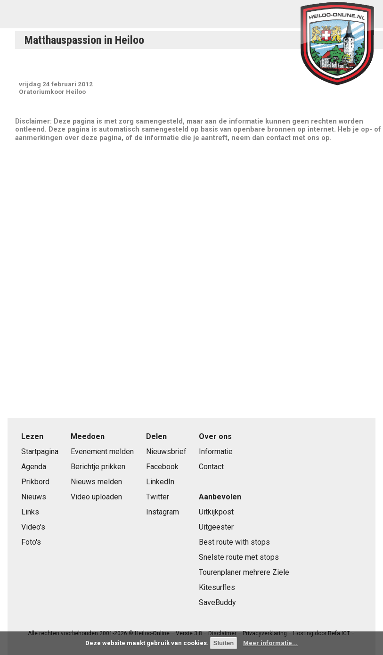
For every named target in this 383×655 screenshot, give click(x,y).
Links (30, 511)
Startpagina (39, 451)
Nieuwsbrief (166, 451)
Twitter (157, 496)
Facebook (162, 466)
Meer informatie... (270, 643)
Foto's (31, 542)
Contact (211, 466)
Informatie (216, 451)
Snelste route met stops (239, 557)
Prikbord (35, 481)
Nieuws (33, 496)
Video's (33, 526)
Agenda (33, 466)
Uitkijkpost (216, 511)
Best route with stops (234, 542)
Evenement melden (102, 451)
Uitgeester (216, 526)
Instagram (162, 511)
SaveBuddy (217, 602)
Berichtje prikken (98, 466)
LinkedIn (160, 481)
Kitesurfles (217, 587)
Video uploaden (96, 496)
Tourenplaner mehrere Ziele (244, 572)
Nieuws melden (96, 481)
